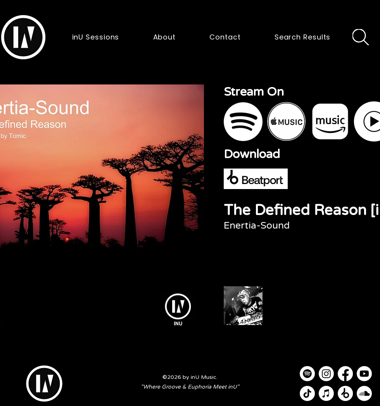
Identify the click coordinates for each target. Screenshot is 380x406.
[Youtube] (364, 373)
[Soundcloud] (364, 393)
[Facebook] (345, 373)
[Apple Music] (326, 393)
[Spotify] (307, 373)
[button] (23, 37)
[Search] (360, 37)
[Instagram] (326, 373)
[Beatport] (345, 393)
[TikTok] (307, 393)
